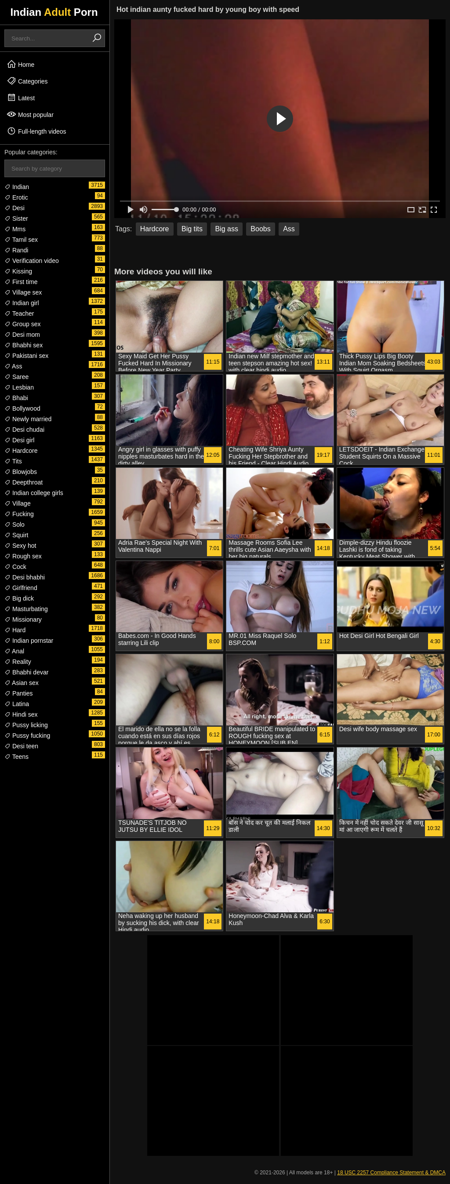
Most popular (30, 114)
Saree (16, 376)
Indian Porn (54, 12)
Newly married (27, 419)
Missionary (23, 619)
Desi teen (21, 746)
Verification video (31, 260)
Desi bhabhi (24, 577)
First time (20, 281)
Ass (13, 366)
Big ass (226, 229)
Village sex (23, 292)
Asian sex (21, 682)
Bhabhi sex (23, 345)
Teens (16, 756)
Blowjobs (20, 471)
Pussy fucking (27, 735)
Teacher (19, 313)
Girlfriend (20, 587)
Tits (13, 461)
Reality (17, 661)
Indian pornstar (28, 640)
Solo (14, 524)
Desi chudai (24, 429)
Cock (15, 566)
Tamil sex (21, 239)
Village (17, 503)
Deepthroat (23, 482)
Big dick (19, 598)
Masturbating (26, 608)
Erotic (16, 197)
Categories (27, 81)
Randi (16, 250)
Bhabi (16, 397)
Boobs (260, 229)
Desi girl (19, 440)
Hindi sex (20, 714)
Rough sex (23, 556)
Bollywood (22, 408)
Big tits (192, 229)
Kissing (18, 271)
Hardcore (20, 450)
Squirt (16, 535)
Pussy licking (26, 725)
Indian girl (21, 302)
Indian (16, 186)
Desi (14, 207)
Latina (16, 703)
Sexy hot (20, 545)
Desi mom (22, 334)
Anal (14, 651)
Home (20, 64)
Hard (14, 630)
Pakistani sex (26, 355)
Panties (18, 693)
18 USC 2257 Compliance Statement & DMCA (391, 1172)
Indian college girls (33, 492)
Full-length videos (36, 131)
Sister (16, 218)
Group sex (22, 324)
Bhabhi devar (26, 672)
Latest (21, 97)
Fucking (19, 513)
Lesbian (19, 387)
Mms (14, 229)
